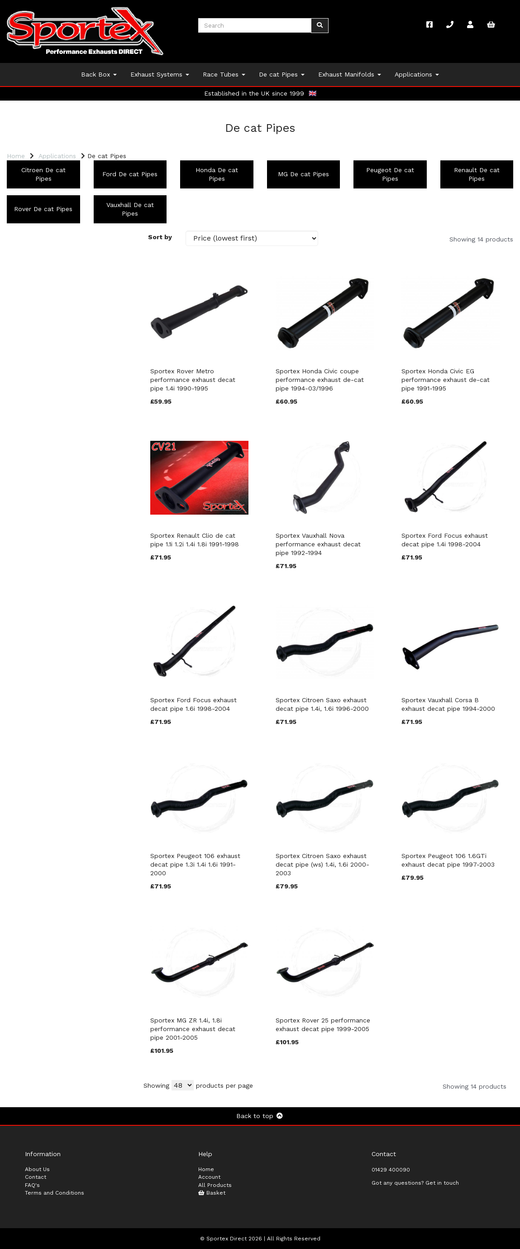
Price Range (29, 556)
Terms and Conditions (54, 1193)
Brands (21, 344)
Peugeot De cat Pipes (390, 174)
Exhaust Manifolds (349, 74)
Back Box (99, 74)
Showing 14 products (481, 239)
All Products (215, 1185)
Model (20, 450)
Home (16, 155)
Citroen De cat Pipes (43, 174)
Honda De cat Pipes (217, 174)
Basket (211, 1193)
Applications (417, 74)
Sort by (160, 237)
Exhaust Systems (159, 74)
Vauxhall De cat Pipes (130, 209)
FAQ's (32, 1185)
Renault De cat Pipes (477, 174)
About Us (37, 1169)
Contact (35, 1177)
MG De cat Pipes (303, 174)
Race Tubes (224, 74)
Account (209, 1177)
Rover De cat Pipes (43, 208)
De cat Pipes (282, 74)
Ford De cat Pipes (129, 174)
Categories (27, 238)
